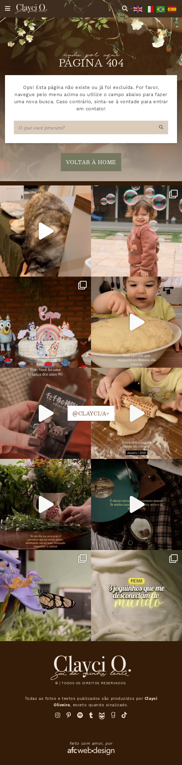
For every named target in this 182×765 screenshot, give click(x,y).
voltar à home (91, 162)
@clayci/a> (91, 413)
